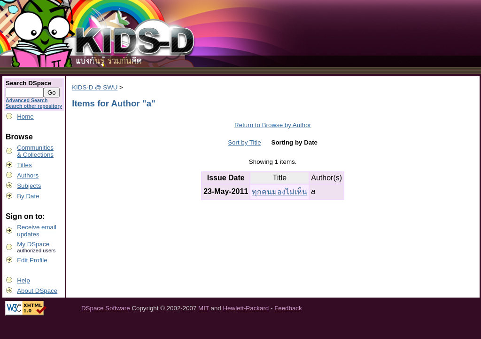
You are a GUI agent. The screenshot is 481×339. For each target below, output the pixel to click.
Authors (28, 175)
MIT (203, 308)
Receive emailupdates (36, 231)
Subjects (29, 185)
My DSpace (33, 244)
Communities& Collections (35, 151)
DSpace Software (105, 308)
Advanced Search (26, 100)
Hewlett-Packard (246, 308)
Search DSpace (28, 83)
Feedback (288, 308)
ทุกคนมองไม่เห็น (279, 192)
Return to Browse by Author (272, 125)
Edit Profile (32, 260)
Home (25, 116)
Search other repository (34, 106)
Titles (24, 165)
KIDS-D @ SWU (94, 87)
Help (23, 280)
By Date (28, 196)
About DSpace (37, 290)
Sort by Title (244, 142)
